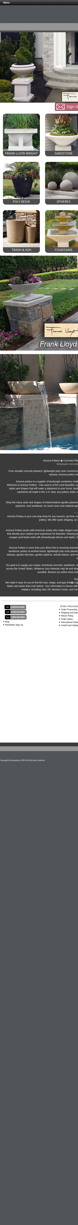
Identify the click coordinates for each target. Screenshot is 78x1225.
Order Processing (69, 609)
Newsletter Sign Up (14, 625)
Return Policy (67, 616)
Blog (7, 622)
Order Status (67, 619)
